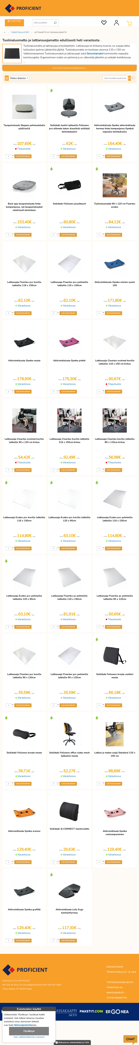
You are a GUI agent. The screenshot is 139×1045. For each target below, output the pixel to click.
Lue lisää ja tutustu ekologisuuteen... (69, 67)
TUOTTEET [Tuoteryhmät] (14, 21)
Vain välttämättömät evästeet (29, 1037)
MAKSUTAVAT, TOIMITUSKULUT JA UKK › (121, 972)
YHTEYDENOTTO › (117, 997)
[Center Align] (7, 78)
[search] (55, 21)
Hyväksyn (29, 1031)
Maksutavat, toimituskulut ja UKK (72, 1042)
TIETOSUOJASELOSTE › (121, 982)
